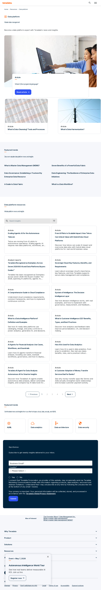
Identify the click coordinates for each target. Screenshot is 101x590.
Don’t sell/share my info (28, 585)
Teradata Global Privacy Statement (41, 493)
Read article (22, 92)
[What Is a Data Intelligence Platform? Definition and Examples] (27, 323)
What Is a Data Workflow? (62, 184)
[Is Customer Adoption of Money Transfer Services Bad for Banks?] (74, 375)
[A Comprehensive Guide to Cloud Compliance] (27, 297)
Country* (13, 467)
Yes (13, 477)
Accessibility (65, 585)
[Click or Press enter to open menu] (95, 3)
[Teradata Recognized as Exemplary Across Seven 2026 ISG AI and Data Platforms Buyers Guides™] (27, 269)
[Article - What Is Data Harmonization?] (79, 116)
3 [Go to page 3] (52, 394)
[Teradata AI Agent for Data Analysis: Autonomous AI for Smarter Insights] (27, 375)
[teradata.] (7, 3)
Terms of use (53, 585)
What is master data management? (55, 518)
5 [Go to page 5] (62, 394)
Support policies (78, 585)
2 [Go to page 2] (47, 394)
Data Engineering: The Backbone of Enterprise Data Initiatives (72, 175)
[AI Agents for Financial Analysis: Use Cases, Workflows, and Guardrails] (27, 349)
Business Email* (17, 463)
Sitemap (7, 585)
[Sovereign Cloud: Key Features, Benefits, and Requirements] (74, 269)
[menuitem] (32, 393)
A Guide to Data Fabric (13, 184)
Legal (44, 585)
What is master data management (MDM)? (58, 519)
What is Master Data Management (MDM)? (21, 165)
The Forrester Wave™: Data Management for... (59, 516)
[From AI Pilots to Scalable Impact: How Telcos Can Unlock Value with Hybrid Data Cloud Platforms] (74, 240)
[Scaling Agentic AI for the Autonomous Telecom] (27, 240)
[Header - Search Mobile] (90, 3)
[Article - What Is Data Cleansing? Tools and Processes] (26, 116)
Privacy (15, 585)
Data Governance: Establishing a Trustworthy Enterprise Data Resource (26, 175)
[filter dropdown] (54, 221)
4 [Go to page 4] (57, 394)
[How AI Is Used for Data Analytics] (74, 349)
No (21, 477)
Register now (16, 578)
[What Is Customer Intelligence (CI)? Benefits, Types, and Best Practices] (74, 323)
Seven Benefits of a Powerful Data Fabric (68, 165)
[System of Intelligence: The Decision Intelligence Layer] (74, 297)
